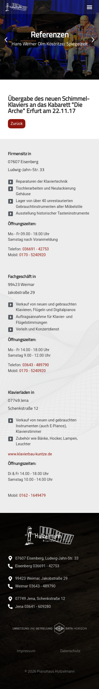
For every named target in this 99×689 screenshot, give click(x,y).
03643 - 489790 (35, 365)
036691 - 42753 (35, 249)
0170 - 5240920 (32, 255)
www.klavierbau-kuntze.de (30, 454)
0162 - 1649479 (32, 495)
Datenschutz (70, 650)
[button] (89, 7)
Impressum (26, 650)
